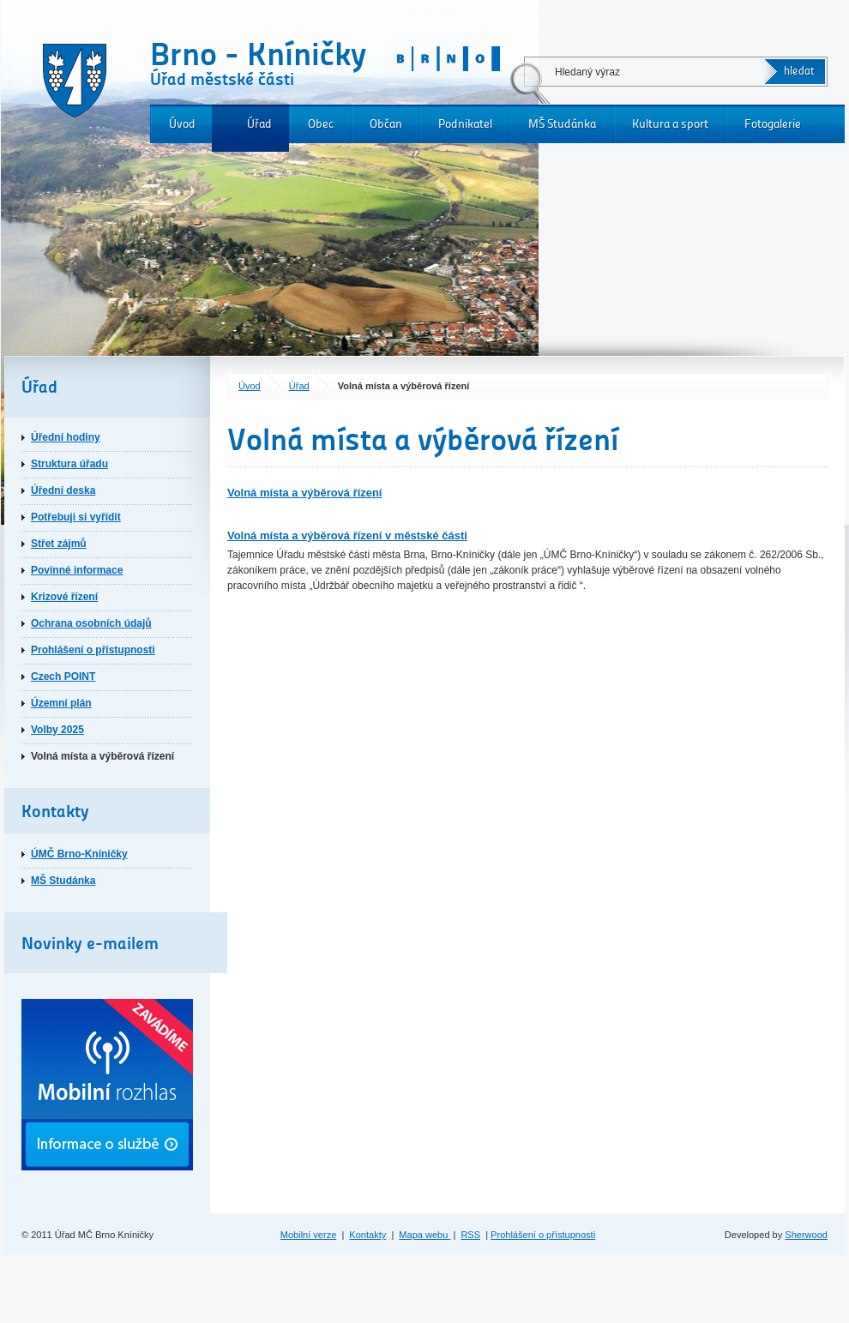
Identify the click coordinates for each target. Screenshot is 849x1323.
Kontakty (367, 1235)
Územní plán (61, 703)
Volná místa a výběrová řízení (304, 492)
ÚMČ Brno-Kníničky (79, 854)
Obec (321, 124)
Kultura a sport (670, 124)
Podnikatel (465, 124)
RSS (470, 1235)
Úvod (182, 124)
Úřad (259, 124)
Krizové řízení (64, 597)
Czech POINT (63, 677)
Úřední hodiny (65, 437)
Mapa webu (424, 1235)
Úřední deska (63, 490)
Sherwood (806, 1235)
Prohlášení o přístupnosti (93, 650)
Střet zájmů (59, 544)
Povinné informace (77, 570)
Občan (386, 124)
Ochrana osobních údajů (91, 623)
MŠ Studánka (562, 124)
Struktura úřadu (69, 464)
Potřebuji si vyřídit (76, 517)
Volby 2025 (57, 730)
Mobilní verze (308, 1235)
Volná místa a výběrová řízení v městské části (347, 535)
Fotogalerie (772, 124)
